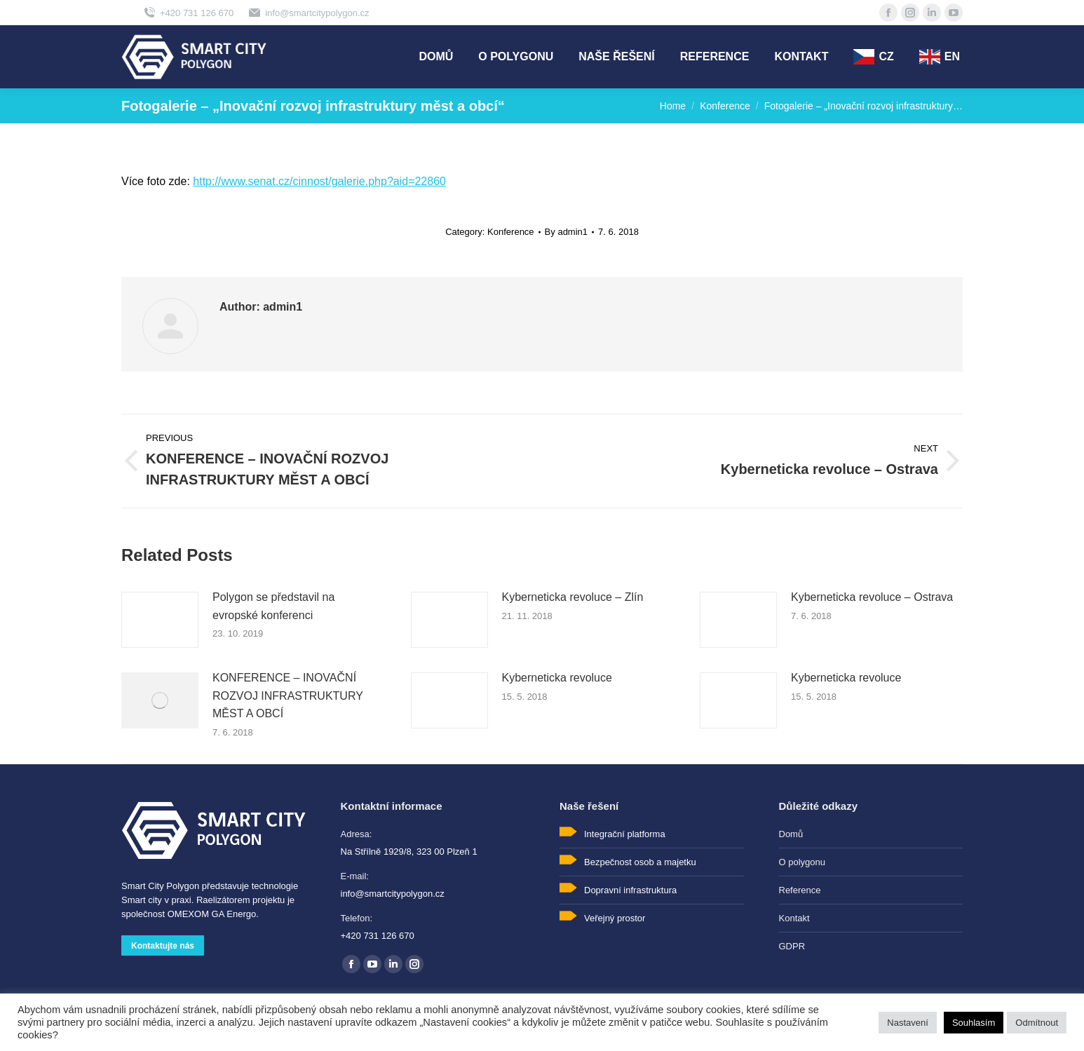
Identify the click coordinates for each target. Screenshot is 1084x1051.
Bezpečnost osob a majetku (640, 862)
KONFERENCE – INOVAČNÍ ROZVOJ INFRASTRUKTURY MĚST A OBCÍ (287, 695)
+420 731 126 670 (187, 12)
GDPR (792, 946)
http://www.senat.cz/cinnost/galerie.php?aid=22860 (319, 181)
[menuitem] (436, 57)
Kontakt (794, 918)
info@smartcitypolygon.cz (308, 12)
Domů (791, 834)
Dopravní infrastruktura (630, 890)
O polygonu (802, 862)
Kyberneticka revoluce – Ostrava (872, 597)
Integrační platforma (624, 834)
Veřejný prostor (614, 918)
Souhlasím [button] (973, 1022)
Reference (800, 890)
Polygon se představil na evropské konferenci (273, 606)
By (566, 231)
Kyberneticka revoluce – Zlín (573, 597)
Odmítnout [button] (1036, 1022)
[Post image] (159, 620)
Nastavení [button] (907, 1022)
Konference (510, 231)
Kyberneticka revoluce (557, 678)
